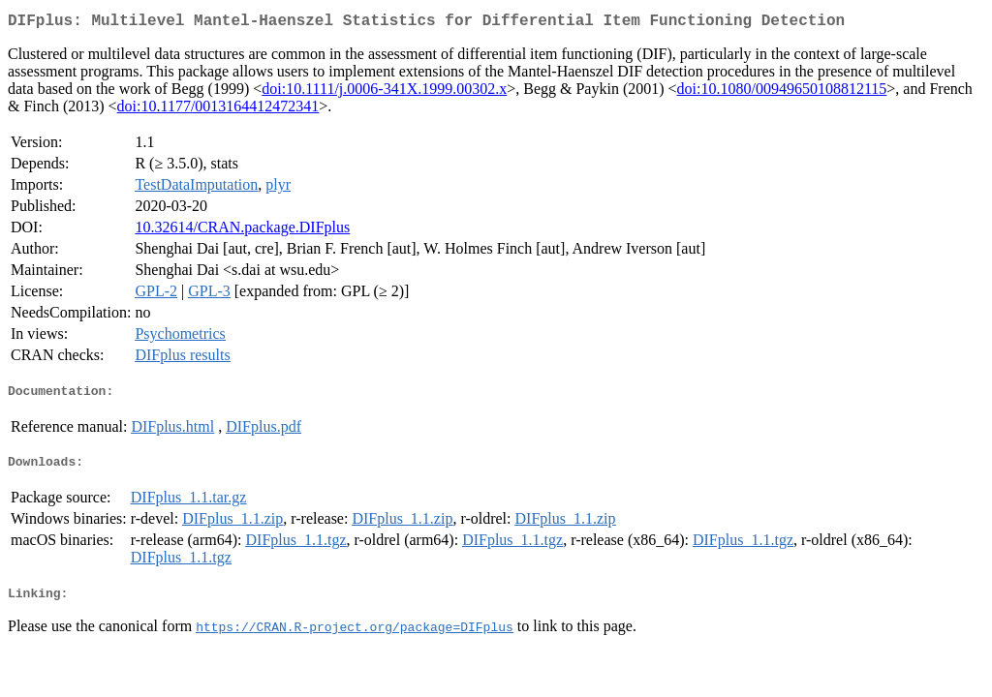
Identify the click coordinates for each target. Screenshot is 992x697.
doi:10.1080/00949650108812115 (782, 92)
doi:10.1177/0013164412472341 (218, 110)
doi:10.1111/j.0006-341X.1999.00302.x (384, 92)
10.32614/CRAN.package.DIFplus (242, 231)
